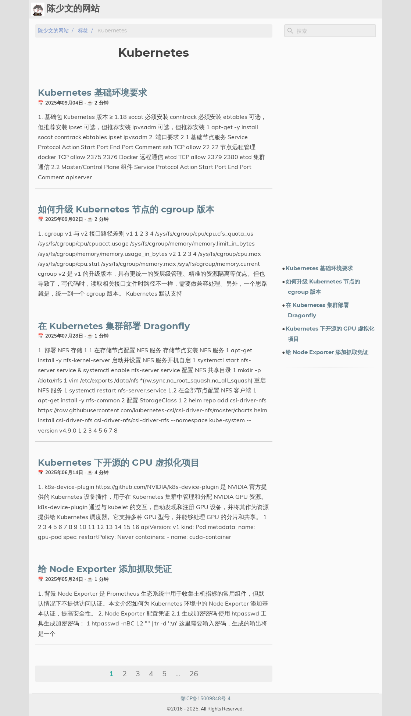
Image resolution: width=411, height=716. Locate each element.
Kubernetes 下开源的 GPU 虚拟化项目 (118, 463)
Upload (255, 9)
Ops (212, 9)
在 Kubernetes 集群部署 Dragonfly (114, 326)
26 (193, 673)
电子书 (331, 9)
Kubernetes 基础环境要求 (92, 93)
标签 (278, 9)
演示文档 (302, 9)
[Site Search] (335, 31)
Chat (231, 9)
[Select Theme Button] (193, 9)
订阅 (373, 9)
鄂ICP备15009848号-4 (205, 698)
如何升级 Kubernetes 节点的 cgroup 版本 (126, 209)
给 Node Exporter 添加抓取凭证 (105, 569)
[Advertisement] (330, 150)
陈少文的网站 (53, 30)
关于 (355, 9)
